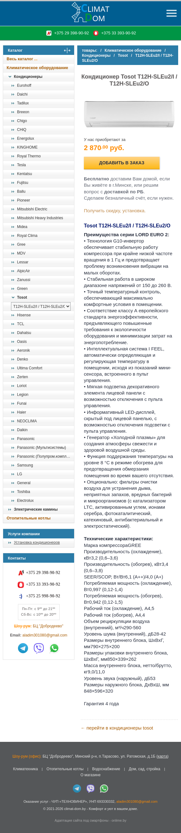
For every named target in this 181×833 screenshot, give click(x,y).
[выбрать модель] (41, 306)
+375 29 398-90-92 (71, 33)
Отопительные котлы (28, 518)
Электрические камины (36, 509)
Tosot (22, 297)
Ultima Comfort (29, 368)
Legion (22, 394)
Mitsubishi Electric (32, 209)
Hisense (24, 315)
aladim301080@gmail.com (44, 635)
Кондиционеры (28, 76)
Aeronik (23, 350)
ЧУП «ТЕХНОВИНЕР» (69, 801)
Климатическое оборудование (37, 67)
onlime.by (119, 820)
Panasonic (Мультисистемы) (41, 447)
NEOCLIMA (27, 421)
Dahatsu (24, 333)
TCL (20, 324)
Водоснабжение (106, 769)
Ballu (21, 191)
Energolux (25, 138)
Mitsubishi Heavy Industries (40, 218)
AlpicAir (23, 271)
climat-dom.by (74, 809)
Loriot (21, 386)
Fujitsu (22, 182)
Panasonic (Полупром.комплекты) (45, 456)
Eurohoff (24, 85)
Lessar (22, 262)
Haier (21, 412)
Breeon (23, 112)
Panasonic (26, 439)
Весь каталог (20, 58)
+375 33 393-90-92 (118, 33)
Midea (22, 227)
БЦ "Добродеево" (48, 626)
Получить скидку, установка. (115, 210)
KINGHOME (27, 147)
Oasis (22, 341)
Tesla (21, 165)
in (8, 813)
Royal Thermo (29, 156)
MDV (21, 253)
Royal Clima (27, 235)
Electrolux (25, 500)
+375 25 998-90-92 (43, 596)
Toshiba (23, 492)
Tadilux (23, 103)
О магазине (90, 775)
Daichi (22, 94)
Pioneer (23, 200)
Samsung (25, 465)
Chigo (22, 121)
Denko (22, 359)
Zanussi (23, 280)
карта (162, 756)
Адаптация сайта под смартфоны (81, 820)
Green (22, 288)
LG (19, 474)
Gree (21, 244)
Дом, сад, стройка (144, 769)
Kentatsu (24, 174)
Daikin (22, 430)
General (24, 483)
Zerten (22, 377)
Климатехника (25, 769)
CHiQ (21, 129)
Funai (21, 403)
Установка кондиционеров (37, 542)
